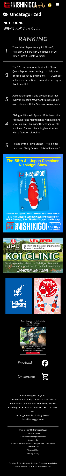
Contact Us (33, 440)
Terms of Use (33, 450)
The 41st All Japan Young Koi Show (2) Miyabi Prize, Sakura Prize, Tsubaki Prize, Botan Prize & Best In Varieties (34, 51)
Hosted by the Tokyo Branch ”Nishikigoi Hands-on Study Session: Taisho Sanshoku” (36, 146)
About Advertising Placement (33, 436)
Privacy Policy (33, 453)
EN (49, 5)
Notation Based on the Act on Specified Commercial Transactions (33, 445)
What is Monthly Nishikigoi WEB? (33, 429)
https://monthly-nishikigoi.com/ (33, 415)
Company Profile (33, 433)
